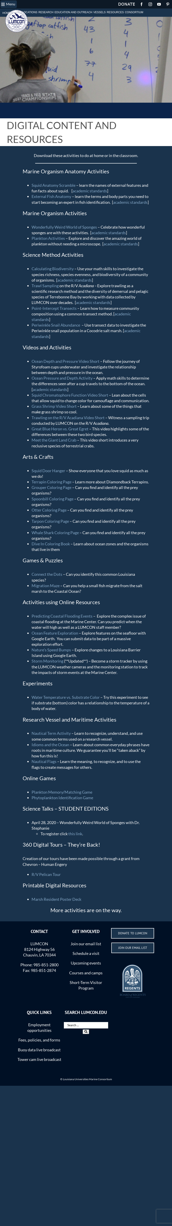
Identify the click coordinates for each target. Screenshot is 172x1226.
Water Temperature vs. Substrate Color (66, 697)
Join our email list (86, 943)
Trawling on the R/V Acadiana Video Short (68, 417)
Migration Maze (46, 585)
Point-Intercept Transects (54, 308)
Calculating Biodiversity (53, 268)
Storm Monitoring (47, 661)
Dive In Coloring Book (51, 543)
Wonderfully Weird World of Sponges (64, 227)
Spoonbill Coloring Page (52, 498)
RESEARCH (46, 12)
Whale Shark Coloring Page (55, 532)
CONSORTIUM (134, 12)
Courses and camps (86, 972)
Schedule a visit (86, 953)
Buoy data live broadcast (39, 1049)
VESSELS (99, 12)
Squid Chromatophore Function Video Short (70, 395)
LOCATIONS (29, 12)
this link (75, 833)
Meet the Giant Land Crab (54, 440)
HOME (6, 13)
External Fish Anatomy (51, 196)
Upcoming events (86, 962)
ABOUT (16, 12)
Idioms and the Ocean (50, 744)
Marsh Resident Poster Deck (56, 899)
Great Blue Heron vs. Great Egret (60, 428)
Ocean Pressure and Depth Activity (62, 378)
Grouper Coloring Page (51, 487)
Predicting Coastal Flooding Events (62, 616)
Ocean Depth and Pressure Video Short (65, 361)
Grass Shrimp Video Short (54, 406)
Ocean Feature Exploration (55, 633)
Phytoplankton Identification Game (62, 797)
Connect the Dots (47, 574)
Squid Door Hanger (48, 470)
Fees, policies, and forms (39, 1039)
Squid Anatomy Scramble (53, 185)
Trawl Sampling (45, 285)
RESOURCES (115, 12)
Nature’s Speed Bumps (51, 649)
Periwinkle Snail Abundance (56, 325)
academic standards (90, 190)
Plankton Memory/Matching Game (62, 792)
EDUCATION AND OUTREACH (73, 12)
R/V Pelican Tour (46, 874)
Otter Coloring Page (49, 510)
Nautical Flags (44, 761)
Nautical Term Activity (51, 733)
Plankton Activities (48, 238)
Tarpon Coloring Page (50, 521)
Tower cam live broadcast (39, 1059)
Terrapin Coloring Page (51, 481)
